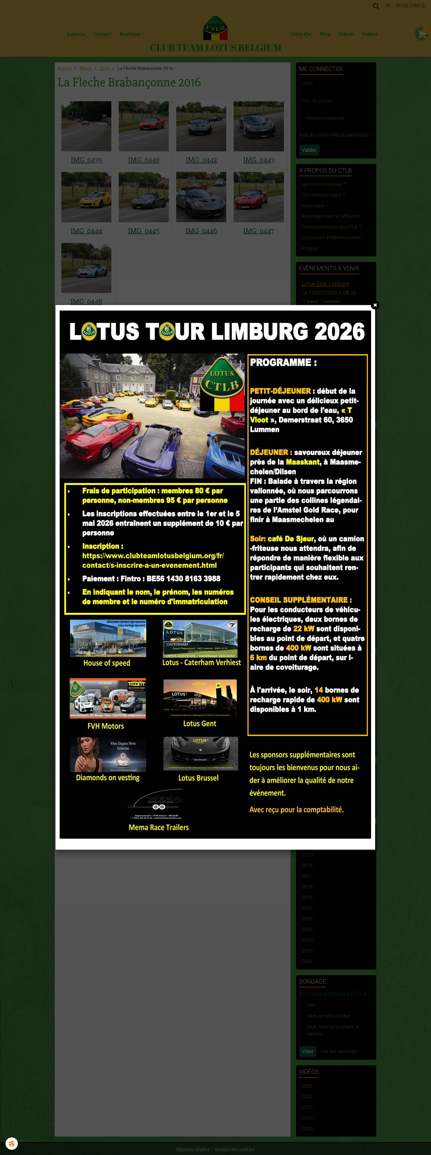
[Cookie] (11, 1143)
